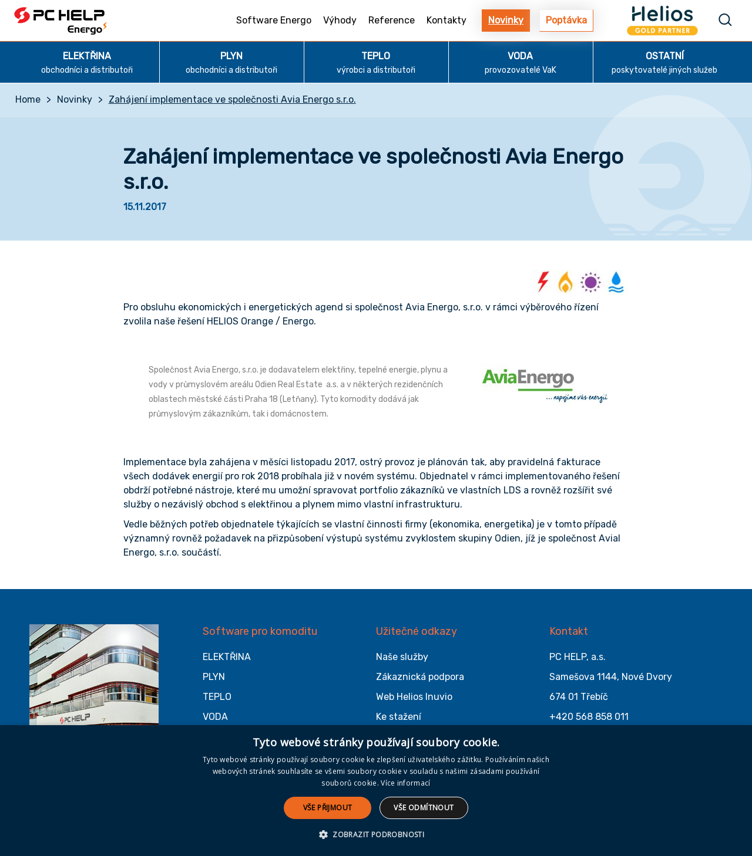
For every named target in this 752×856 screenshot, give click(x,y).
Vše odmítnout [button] (424, 808)
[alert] (376, 790)
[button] (376, 835)
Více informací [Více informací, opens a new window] (405, 783)
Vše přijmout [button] (327, 808)
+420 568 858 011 (589, 716)
